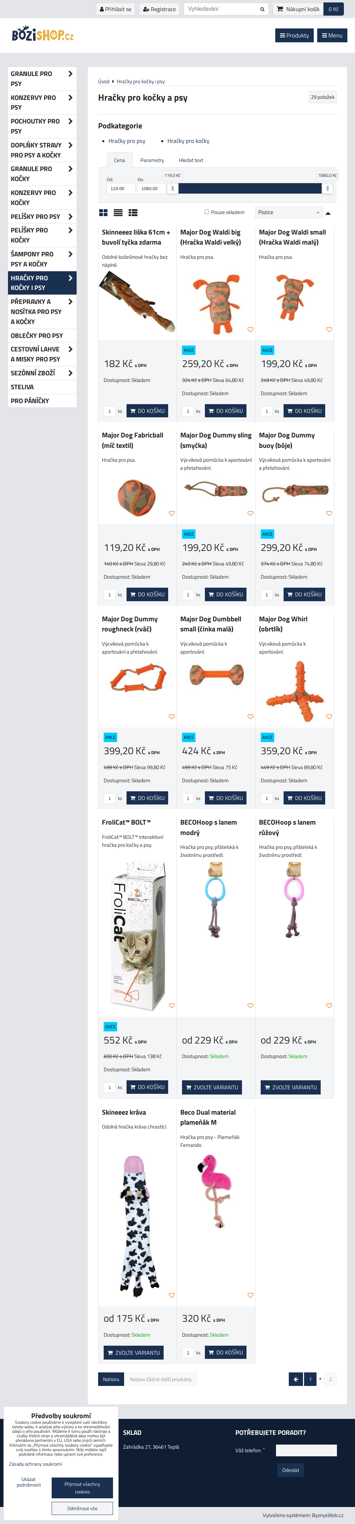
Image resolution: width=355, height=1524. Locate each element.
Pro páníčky (30, 400)
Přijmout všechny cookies (82, 1488)
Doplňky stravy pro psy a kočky (44, 150)
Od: (121, 185)
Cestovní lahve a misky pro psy (44, 354)
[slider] (173, 188)
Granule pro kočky (44, 174)
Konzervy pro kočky (44, 198)
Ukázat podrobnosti (29, 1482)
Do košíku (147, 411)
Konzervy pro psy (44, 102)
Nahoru (111, 1379)
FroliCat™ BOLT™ (126, 822)
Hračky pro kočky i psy (44, 283)
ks (113, 411)
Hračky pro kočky (188, 140)
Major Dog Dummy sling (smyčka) (216, 440)
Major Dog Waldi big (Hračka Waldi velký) (210, 237)
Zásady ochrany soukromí (35, 1464)
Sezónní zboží (44, 373)
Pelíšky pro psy (44, 216)
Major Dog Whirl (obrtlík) (283, 624)
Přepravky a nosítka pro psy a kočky (44, 311)
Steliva (22, 387)
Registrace (159, 9)
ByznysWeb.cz (328, 1515)
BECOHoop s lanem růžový (287, 827)
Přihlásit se (115, 9)
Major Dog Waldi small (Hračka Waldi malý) (292, 237)
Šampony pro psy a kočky (44, 259)
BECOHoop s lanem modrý (208, 827)
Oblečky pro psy (37, 335)
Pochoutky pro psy (44, 126)
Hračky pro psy (127, 140)
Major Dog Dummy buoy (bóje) (287, 440)
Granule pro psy (44, 79)
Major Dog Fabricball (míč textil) (132, 440)
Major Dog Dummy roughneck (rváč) (130, 624)
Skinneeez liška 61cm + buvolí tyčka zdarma (136, 237)
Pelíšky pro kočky (44, 235)
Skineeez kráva (124, 1112)
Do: (152, 185)
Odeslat (290, 1470)
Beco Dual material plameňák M (208, 1117)
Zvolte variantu (212, 1087)
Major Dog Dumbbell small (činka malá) (210, 624)
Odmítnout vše (82, 1508)
